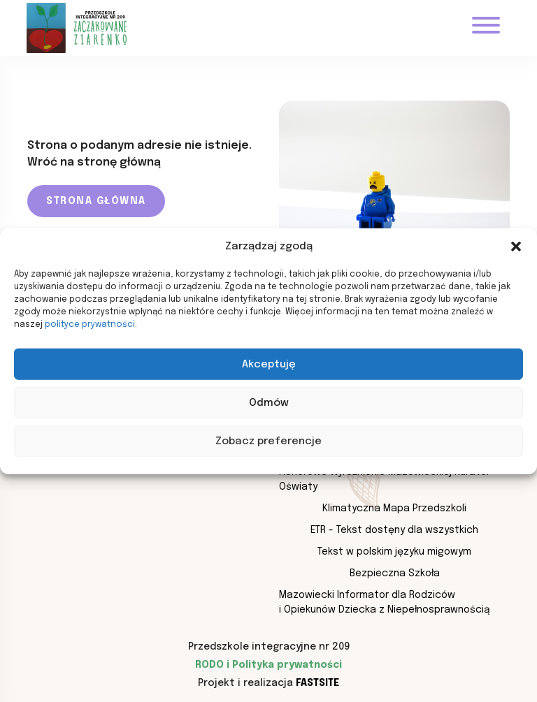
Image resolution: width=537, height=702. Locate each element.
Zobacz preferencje (268, 440)
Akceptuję (269, 364)
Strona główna (96, 201)
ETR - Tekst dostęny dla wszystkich (394, 530)
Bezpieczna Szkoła (395, 573)
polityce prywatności (90, 325)
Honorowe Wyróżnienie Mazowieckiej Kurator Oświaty (384, 479)
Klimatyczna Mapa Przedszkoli (394, 508)
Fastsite (317, 683)
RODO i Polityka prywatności (268, 665)
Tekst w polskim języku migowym (394, 552)
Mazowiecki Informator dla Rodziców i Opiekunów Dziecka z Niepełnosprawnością (384, 602)
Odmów (269, 402)
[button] (516, 247)
